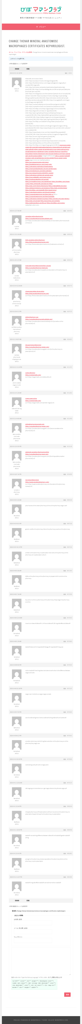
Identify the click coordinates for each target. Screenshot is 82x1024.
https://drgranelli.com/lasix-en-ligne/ (41, 183)
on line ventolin (49, 158)
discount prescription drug (33, 345)
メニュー (42, 27)
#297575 (69, 311)
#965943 (69, 500)
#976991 (69, 735)
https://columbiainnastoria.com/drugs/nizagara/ (40, 192)
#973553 (69, 618)
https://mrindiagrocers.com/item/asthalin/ (38, 171)
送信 (67, 994)
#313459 (69, 418)
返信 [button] (66, 73)
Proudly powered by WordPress (27, 1020)
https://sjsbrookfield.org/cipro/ (57, 186)
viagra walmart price (62, 149)
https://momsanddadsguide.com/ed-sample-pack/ (41, 168)
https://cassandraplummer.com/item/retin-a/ (39, 194)
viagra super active (31, 398)
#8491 (70, 73)
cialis (32, 158)
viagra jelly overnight (31, 147)
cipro (46, 153)
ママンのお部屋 (27, 52)
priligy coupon (38, 149)
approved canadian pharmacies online (37, 452)
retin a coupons (59, 156)
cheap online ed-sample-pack (61, 147)
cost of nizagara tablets (35, 156)
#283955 (69, 211)
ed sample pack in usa (49, 149)
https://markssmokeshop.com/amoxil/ (37, 179)
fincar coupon (58, 158)
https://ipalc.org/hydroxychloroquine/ (36, 186)
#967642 (69, 547)
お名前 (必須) (18, 919)
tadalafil (67, 156)
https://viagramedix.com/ (33, 375)
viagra (46, 151)
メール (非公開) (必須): (21, 928)
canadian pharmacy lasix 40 (57, 151)
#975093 (69, 665)
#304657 (69, 339)
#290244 (69, 260)
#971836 (69, 594)
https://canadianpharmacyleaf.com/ (36, 268)
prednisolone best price (45, 147)
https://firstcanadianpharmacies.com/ (37, 242)
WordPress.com (61, 1020)
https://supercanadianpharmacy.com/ (37, 482)
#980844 (69, 806)
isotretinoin (40, 151)
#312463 (69, 393)
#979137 (69, 783)
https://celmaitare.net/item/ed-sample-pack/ (39, 175)
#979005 (69, 759)
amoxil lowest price (31, 151)
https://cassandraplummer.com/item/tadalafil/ (39, 196)
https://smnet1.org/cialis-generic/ (59, 198)
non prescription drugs (32, 480)
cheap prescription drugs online (34, 291)
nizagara (28, 158)
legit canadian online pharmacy (35, 240)
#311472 (69, 367)
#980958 (69, 830)
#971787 (69, 571)
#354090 (69, 474)
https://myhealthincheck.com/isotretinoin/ (38, 181)
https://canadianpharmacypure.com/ (36, 454)
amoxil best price (40, 158)
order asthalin (29, 149)
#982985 (69, 877)
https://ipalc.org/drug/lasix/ (58, 188)
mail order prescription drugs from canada (38, 265)
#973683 (69, 641)
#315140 (69, 446)
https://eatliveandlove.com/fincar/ (35, 203)
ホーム (11, 52)
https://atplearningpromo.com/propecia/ (37, 188)
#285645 (69, 234)
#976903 (69, 712)
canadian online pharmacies (34, 216)
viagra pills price (30, 373)
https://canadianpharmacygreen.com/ (37, 347)
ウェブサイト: (18, 937)
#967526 (69, 523)
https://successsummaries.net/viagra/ (37, 162)
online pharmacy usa (31, 317)
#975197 (69, 688)
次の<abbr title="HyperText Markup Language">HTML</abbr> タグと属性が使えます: (36, 977)
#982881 (69, 853)
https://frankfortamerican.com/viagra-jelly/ (38, 164)
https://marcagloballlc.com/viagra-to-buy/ (38, 177)
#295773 (69, 286)
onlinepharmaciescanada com (34, 424)
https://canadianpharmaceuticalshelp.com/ (38, 218)
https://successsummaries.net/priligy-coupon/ (39, 173)
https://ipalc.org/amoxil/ (32, 201)
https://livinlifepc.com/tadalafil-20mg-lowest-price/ (41, 190)
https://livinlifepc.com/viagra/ (56, 203)
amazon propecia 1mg (55, 153)
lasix (63, 153)
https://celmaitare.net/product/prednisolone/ (39, 166)
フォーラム (17, 52)
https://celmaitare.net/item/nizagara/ (37, 198)
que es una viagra (65, 145)
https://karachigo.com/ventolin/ (50, 201)
